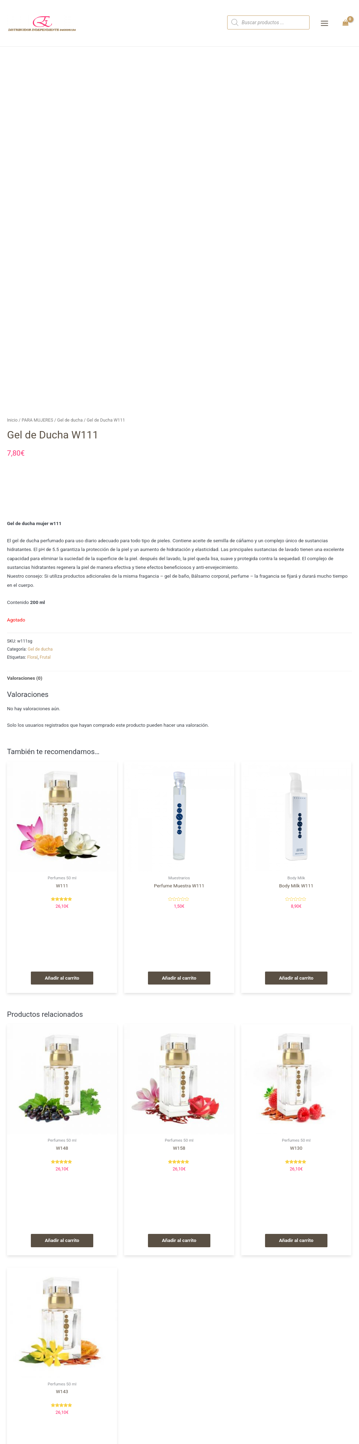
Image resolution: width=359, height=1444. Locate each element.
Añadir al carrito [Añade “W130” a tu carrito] (296, 1240)
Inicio (12, 420)
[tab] (24, 678)
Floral (32, 657)
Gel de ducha (70, 420)
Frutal (45, 657)
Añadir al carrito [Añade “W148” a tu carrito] (62, 1240)
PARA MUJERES (37, 420)
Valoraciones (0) (24, 678)
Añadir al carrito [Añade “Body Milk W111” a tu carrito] (296, 978)
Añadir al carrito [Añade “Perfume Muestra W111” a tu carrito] (179, 978)
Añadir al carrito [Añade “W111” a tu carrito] (62, 978)
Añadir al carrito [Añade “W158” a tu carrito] (179, 1240)
